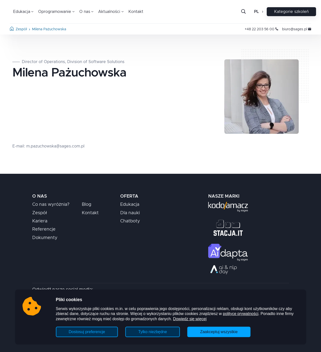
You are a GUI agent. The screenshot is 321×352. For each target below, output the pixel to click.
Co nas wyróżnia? (50, 204)
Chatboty (130, 221)
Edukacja (129, 204)
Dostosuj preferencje (87, 332)
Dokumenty (45, 238)
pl (256, 12)
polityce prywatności (240, 314)
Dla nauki (130, 213)
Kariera (39, 221)
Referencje (44, 229)
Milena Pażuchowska (49, 29)
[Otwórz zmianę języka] (262, 11)
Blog (86, 204)
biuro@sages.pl (296, 29)
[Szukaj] (247, 11)
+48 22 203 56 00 (261, 29)
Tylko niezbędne (152, 332)
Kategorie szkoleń (291, 12)
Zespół (21, 29)
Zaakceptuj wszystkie (218, 332)
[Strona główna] (12, 30)
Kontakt (135, 12)
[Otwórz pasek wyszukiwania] (243, 11)
